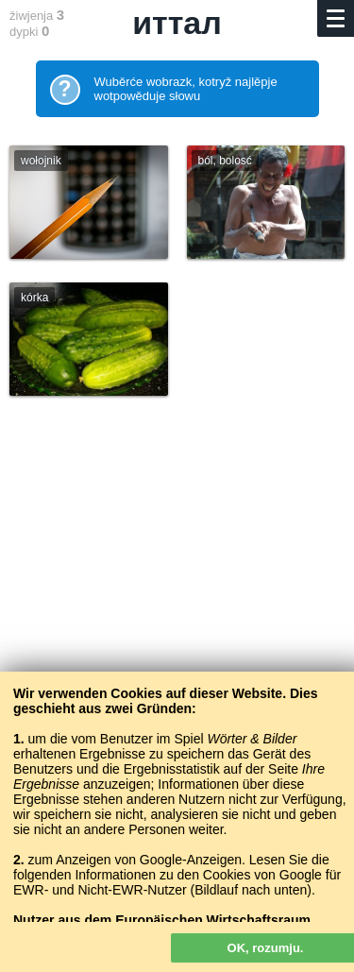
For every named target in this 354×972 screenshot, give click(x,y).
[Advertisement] (177, 625)
